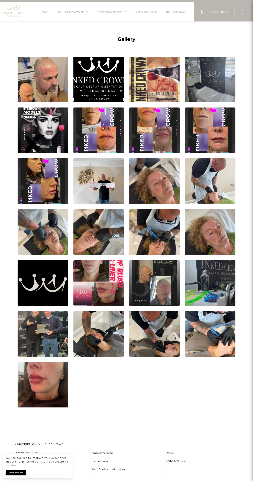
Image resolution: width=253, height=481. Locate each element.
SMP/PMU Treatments (70, 11)
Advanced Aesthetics (109, 11)
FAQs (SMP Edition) (176, 461)
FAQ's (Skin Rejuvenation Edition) (108, 469)
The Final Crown (176, 11)
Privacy (170, 452)
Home (44, 11)
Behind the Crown (145, 11)
